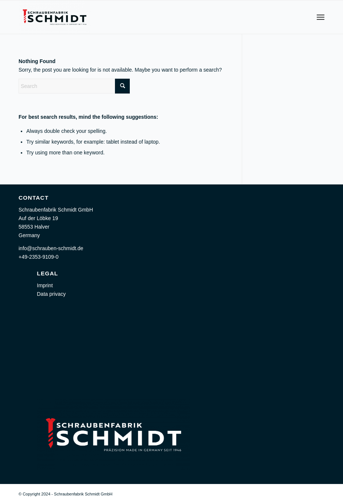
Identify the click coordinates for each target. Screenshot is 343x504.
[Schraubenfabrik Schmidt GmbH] (54, 17)
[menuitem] (320, 17)
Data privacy (51, 294)
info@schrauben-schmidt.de (51, 248)
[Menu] (320, 17)
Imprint (45, 285)
